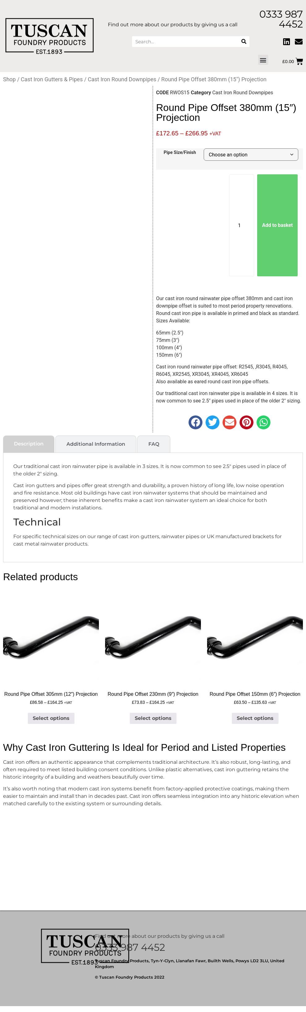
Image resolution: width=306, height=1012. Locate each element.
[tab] (28, 444)
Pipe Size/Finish (180, 153)
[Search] (244, 41)
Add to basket (277, 225)
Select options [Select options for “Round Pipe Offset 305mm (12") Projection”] (51, 718)
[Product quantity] (241, 225)
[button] (263, 60)
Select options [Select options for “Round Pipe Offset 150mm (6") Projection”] (255, 718)
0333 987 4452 (130, 947)
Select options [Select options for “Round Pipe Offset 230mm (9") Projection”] (153, 718)
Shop (9, 79)
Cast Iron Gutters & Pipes (52, 79)
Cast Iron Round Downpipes (122, 79)
